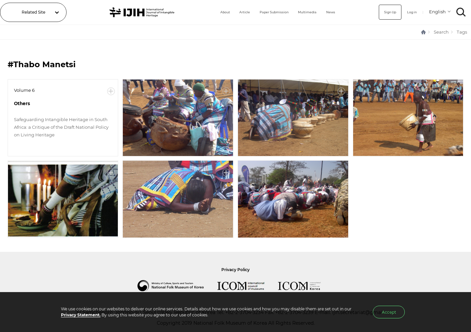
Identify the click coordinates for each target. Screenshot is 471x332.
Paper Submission (265, 12)
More (111, 91)
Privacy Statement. (81, 314)
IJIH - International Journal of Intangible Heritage (134, 12)
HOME (423, 32)
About (208, 12)
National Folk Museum (177, 285)
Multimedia (304, 12)
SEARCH (461, 12)
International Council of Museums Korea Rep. (306, 285)
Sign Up (384, 12)
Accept (389, 312)
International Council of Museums (247, 285)
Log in (409, 12)
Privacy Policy (235, 269)
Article (230, 12)
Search (441, 32)
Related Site (33, 12)
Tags (462, 32)
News (330, 12)
